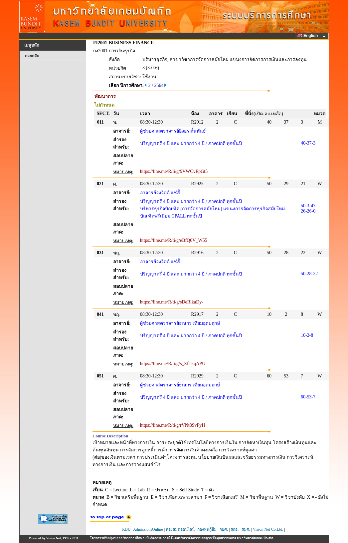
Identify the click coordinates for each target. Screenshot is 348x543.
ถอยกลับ (32, 56)
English (308, 35)
